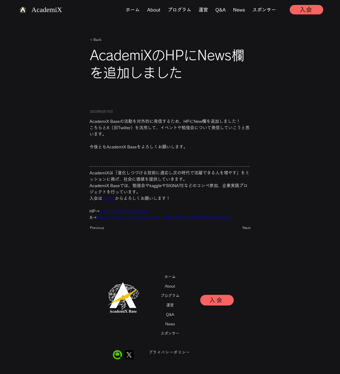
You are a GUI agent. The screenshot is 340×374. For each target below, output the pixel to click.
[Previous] (105, 227)
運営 (170, 305)
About (170, 286)
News (170, 324)
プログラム (170, 295)
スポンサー (170, 333)
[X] (129, 354)
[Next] (239, 227)
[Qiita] (117, 354)
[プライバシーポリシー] (170, 352)
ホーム (170, 277)
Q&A (170, 314)
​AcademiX (46, 9)
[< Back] (105, 39)
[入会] (306, 9)
